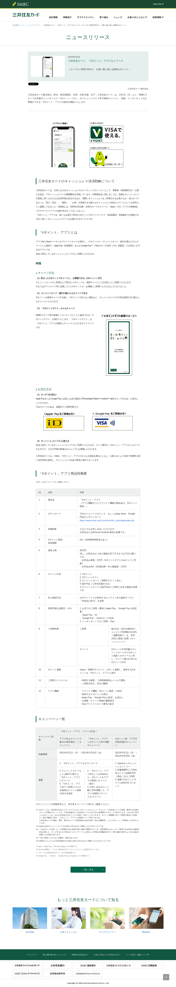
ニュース (118, 17)
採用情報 (157, 17)
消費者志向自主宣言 (78, 954)
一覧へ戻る (88, 869)
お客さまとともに (136, 17)
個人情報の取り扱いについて (53, 954)
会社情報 (53, 17)
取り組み (104, 17)
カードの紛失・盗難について (136, 954)
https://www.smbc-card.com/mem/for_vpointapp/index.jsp (107, 520)
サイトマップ (32, 954)
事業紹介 (67, 17)
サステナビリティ (85, 17)
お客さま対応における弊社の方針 (106, 954)
